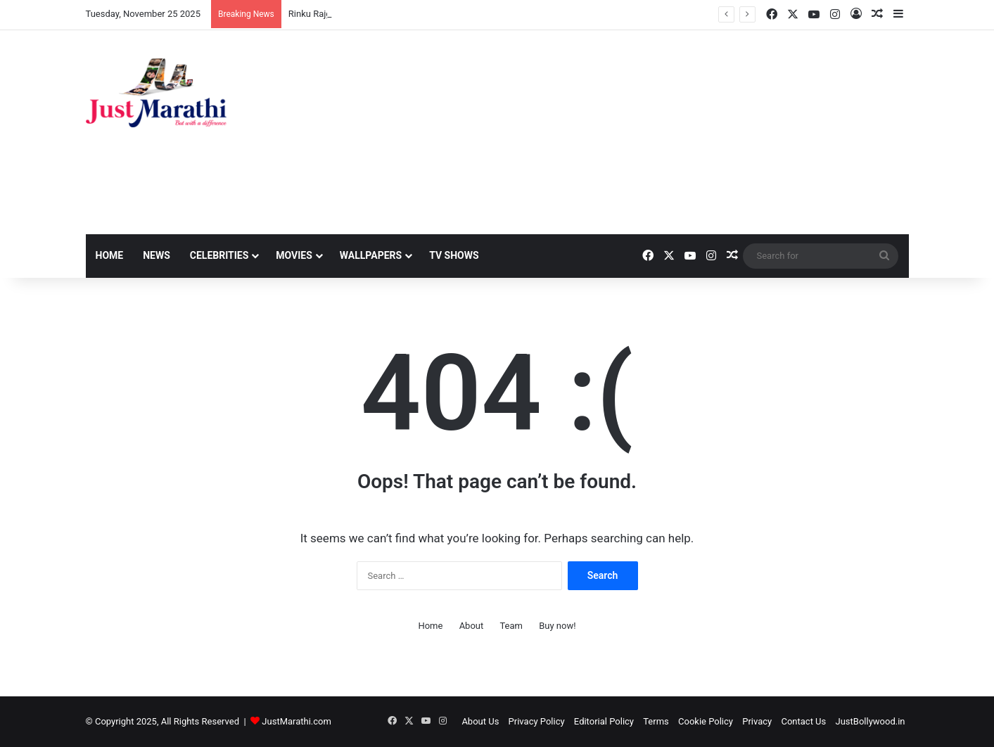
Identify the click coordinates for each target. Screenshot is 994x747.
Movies (294, 255)
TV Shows (453, 255)
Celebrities (219, 255)
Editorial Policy (604, 721)
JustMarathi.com (296, 721)
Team (511, 625)
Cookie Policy (705, 721)
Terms (656, 721)
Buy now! (557, 625)
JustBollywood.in (870, 721)
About (471, 625)
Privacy (757, 721)
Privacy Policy (537, 721)
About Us (480, 721)
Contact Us (803, 721)
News (156, 255)
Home (110, 255)
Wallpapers (371, 255)
